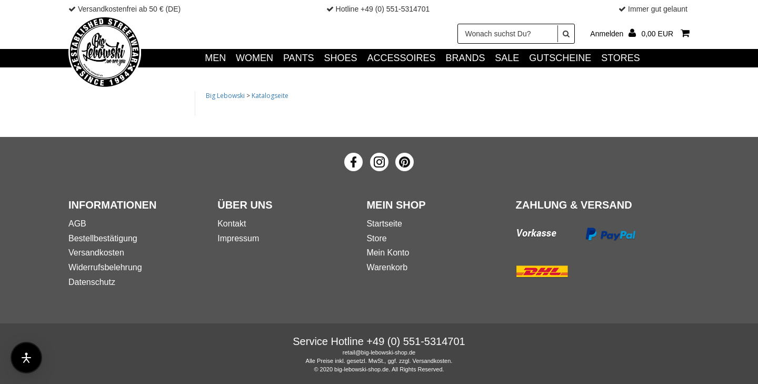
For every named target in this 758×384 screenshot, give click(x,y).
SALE (507, 58)
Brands (465, 58)
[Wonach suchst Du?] (516, 33)
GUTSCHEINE (560, 58)
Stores (620, 58)
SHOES (340, 58)
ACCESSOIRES (401, 58)
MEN (215, 58)
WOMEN (254, 58)
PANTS (298, 58)
